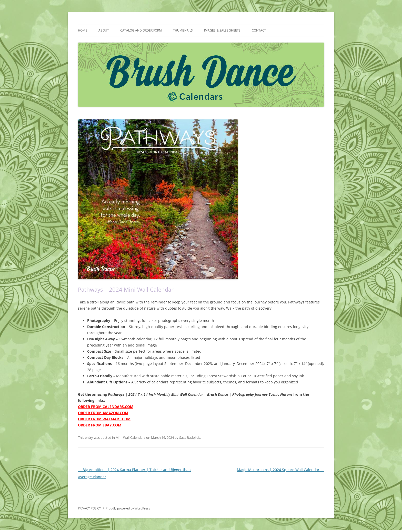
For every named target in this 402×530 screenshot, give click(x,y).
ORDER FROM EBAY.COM (99, 425)
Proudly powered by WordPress (128, 508)
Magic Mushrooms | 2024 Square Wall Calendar (280, 469)
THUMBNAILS (183, 30)
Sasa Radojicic (189, 437)
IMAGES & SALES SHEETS (222, 30)
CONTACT (259, 30)
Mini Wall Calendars (130, 437)
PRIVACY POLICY (89, 508)
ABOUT (103, 30)
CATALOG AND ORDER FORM (141, 30)
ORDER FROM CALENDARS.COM (105, 406)
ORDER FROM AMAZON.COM (103, 412)
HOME (82, 30)
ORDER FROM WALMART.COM (104, 418)
